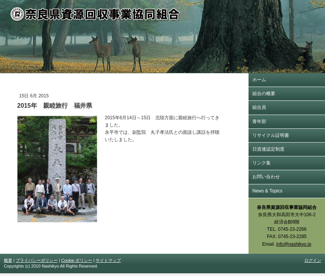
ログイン (312, 260)
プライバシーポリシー (37, 260)
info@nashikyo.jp (294, 244)
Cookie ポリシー (76, 260)
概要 (8, 260)
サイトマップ (108, 260)
